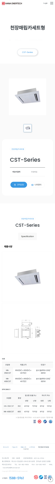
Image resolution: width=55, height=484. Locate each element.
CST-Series (27, 52)
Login (45, 3)
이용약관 (26, 449)
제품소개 (23, 447)
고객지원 (32, 447)
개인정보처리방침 (43, 447)
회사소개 (6, 447)
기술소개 (14, 447)
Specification (27, 236)
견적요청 (19, 185)
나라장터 (36, 185)
